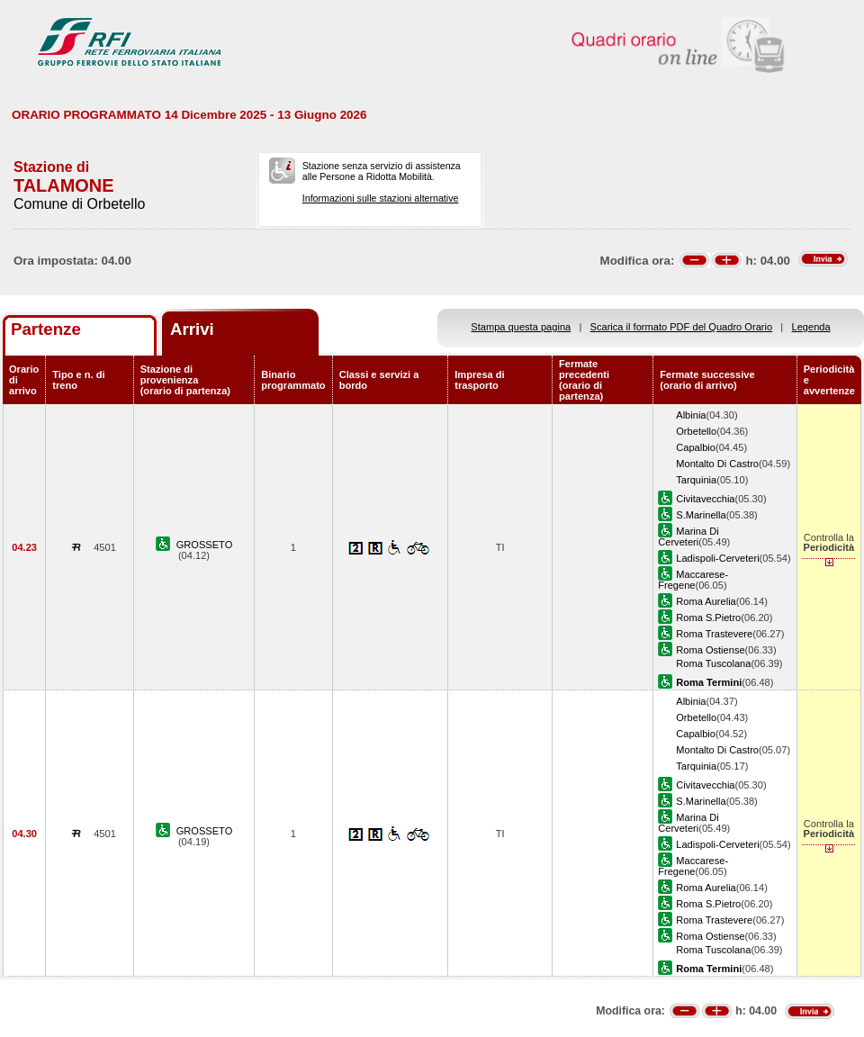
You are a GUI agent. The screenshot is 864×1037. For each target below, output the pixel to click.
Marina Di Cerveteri (688, 536)
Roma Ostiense (710, 650)
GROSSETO (204, 544)
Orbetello (696, 431)
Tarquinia (696, 479)
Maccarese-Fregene (693, 580)
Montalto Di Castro (717, 463)
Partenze (46, 329)
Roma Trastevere (714, 633)
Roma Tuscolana (713, 663)
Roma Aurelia (706, 601)
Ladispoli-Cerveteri (717, 558)
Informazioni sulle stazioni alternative (380, 198)
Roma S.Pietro (708, 617)
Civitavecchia (705, 498)
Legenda (811, 326)
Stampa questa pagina (521, 326)
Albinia (691, 415)
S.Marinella (700, 514)
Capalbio (696, 447)
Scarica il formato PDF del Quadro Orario (681, 326)
